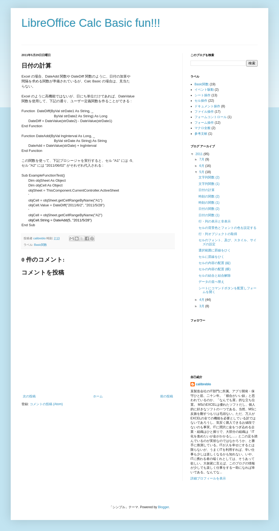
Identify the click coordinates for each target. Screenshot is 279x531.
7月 (202, 159)
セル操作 (200, 100)
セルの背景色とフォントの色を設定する (227, 228)
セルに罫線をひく (211, 257)
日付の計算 (207, 190)
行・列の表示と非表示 (215, 221)
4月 (202, 300)
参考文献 (200, 134)
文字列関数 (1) (209, 184)
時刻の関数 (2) (209, 196)
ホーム (98, 396)
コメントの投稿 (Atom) (46, 404)
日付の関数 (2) (209, 209)
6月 (202, 166)
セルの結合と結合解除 (215, 275)
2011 (200, 154)
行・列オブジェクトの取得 (218, 234)
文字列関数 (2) (209, 177)
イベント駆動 (204, 89)
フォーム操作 (204, 122)
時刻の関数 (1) (209, 202)
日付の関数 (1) (209, 215)
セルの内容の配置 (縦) (214, 263)
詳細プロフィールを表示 (208, 478)
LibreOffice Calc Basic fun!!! (90, 23)
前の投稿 (166, 396)
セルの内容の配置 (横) (214, 269)
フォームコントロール (210, 117)
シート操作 (202, 95)
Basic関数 (40, 244)
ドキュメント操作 (207, 106)
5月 (202, 172)
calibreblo (203, 384)
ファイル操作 (204, 111)
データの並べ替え (211, 282)
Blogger (163, 507)
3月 (202, 306)
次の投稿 (29, 396)
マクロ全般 (202, 128)
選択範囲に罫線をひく (215, 250)
